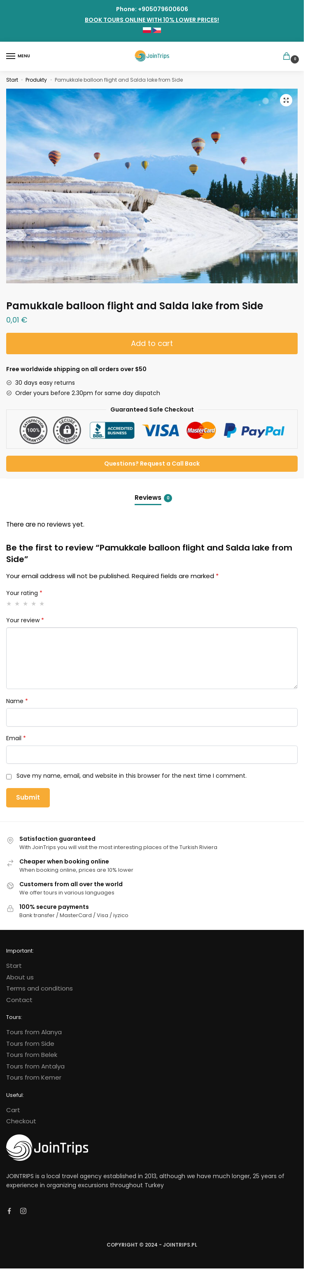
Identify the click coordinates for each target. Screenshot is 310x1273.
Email (16, 738)
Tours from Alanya (34, 1032)
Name (17, 701)
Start (12, 79)
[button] (286, 100)
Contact (19, 999)
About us (20, 977)
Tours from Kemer (33, 1077)
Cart (13, 1110)
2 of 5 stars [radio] (17, 603)
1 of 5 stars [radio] (9, 603)
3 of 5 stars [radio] (26, 603)
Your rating (24, 593)
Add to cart (152, 343)
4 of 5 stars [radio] (34, 603)
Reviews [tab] (153, 497)
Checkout (21, 1121)
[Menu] (18, 56)
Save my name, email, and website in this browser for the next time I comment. (131, 776)
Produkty (36, 79)
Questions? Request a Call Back (152, 463)
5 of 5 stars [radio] (42, 603)
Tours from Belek (31, 1054)
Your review (25, 620)
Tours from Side (30, 1043)
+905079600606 (163, 9)
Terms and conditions (39, 988)
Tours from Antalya (35, 1066)
